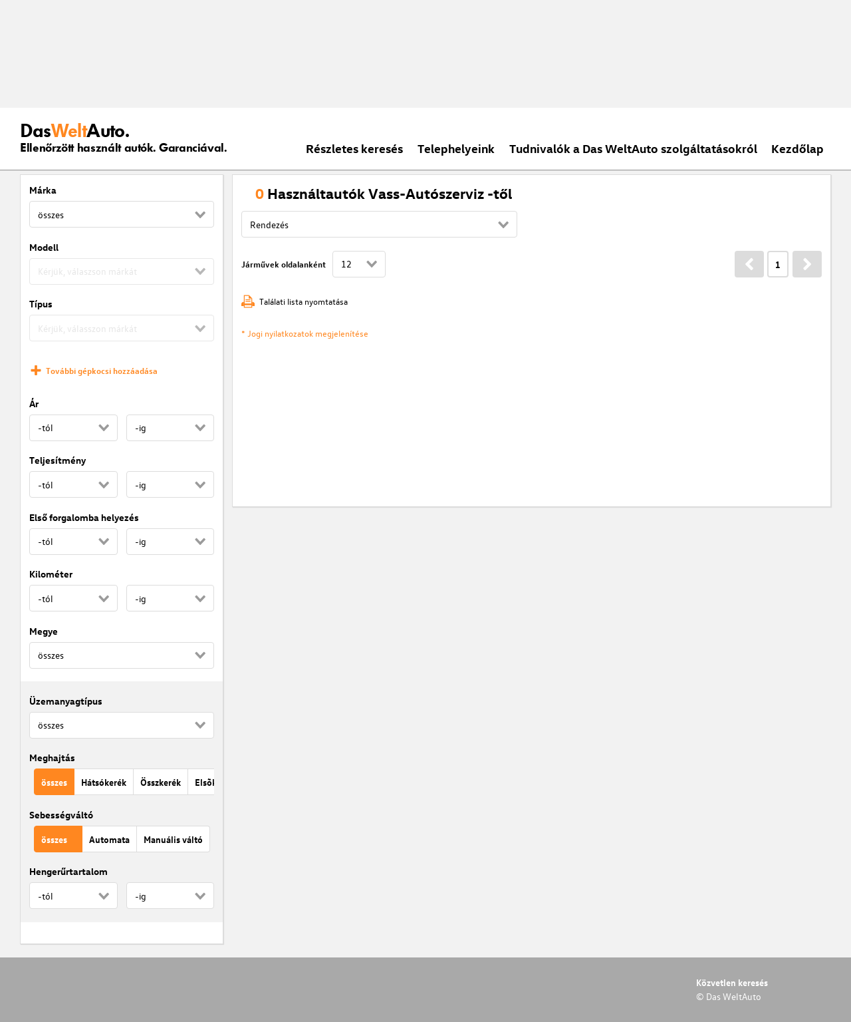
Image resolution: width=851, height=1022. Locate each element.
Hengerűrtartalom (68, 871)
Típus (41, 303)
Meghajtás (52, 757)
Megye (43, 631)
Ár (34, 403)
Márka (43, 190)
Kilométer (50, 574)
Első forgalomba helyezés (84, 517)
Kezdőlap (797, 148)
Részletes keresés (354, 148)
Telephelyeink (456, 148)
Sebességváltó (61, 814)
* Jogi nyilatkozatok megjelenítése (304, 333)
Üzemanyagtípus (65, 701)
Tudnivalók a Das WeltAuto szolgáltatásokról (633, 148)
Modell (44, 247)
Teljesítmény (57, 460)
